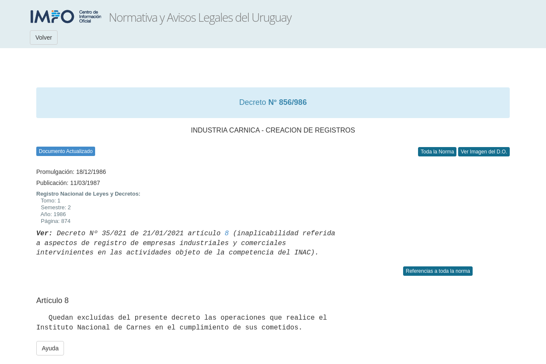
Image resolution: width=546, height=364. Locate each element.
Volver (43, 37)
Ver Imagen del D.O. (484, 152)
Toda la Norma (437, 152)
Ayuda (50, 348)
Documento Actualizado (66, 151)
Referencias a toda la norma (438, 271)
